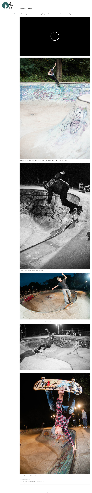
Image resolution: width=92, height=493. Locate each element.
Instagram (79, 2)
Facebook (74, 2)
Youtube (87, 2)
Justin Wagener (32, 481)
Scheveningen (40, 481)
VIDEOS (28, 479)
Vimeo (83, 2)
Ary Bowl (25, 481)
